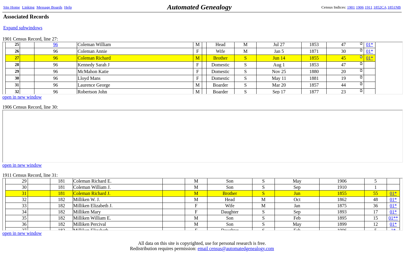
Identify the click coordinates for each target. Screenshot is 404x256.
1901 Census (202, 68)
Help (68, 7)
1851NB (394, 7)
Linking (28, 7)
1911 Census (202, 204)
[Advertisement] (332, 22)
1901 (351, 7)
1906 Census (202, 136)
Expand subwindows (22, 27)
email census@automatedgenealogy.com (235, 248)
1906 (360, 7)
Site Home (11, 7)
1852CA (379, 7)
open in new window (22, 97)
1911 (369, 7)
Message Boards (49, 7)
